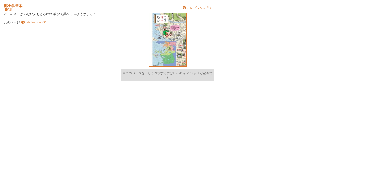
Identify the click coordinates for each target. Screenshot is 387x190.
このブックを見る (199, 8)
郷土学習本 (13, 6)
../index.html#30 (36, 22)
